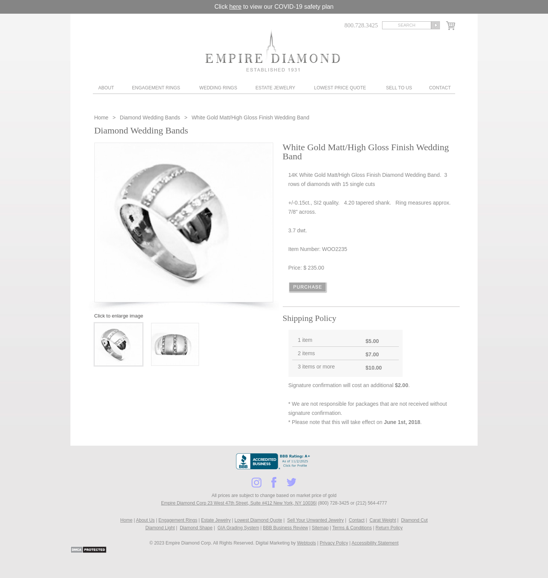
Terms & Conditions (352, 527)
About (106, 88)
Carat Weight (383, 520)
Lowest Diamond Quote (258, 520)
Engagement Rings (156, 88)
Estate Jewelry (275, 88)
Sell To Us (399, 88)
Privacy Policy (334, 543)
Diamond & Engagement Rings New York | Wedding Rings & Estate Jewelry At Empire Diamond (272, 50)
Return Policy (389, 527)
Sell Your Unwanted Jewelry (315, 520)
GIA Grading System (238, 527)
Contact (440, 88)
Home (102, 117)
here (235, 6)
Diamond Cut (414, 520)
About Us (145, 520)
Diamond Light (160, 527)
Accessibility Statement (375, 543)
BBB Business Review (285, 527)
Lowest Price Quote (340, 88)
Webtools (306, 543)
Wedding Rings (218, 88)
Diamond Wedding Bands (150, 117)
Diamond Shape (196, 527)
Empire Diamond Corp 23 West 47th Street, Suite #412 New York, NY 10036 (238, 503)
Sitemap (320, 527)
